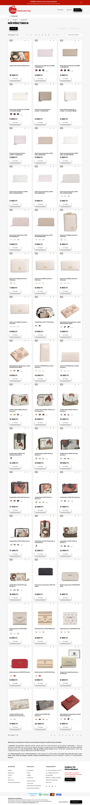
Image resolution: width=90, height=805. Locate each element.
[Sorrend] (74, 34)
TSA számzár (30, 783)
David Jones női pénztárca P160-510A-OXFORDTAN (44, 154)
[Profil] (69, 9)
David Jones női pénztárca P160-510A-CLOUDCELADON (18, 192)
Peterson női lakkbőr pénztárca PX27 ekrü (18, 322)
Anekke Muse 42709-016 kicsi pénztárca (68, 541)
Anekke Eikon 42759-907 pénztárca (70, 497)
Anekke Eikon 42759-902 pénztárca (19, 497)
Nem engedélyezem (63, 801)
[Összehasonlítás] (25, 40)
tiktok (52, 786)
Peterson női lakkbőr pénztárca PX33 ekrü (68, 235)
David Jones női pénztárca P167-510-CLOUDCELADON (69, 192)
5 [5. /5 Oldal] (72, 735)
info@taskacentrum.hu (53, 772)
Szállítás (29, 775)
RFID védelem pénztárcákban (34, 785)
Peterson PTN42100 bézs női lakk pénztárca (69, 366)
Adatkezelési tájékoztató (52, 780)
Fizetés (28, 772)
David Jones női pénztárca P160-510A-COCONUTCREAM (69, 154)
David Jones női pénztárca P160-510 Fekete (45, 585)
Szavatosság (30, 777)
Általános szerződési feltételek (53, 777)
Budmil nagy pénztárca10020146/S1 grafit (70, 585)
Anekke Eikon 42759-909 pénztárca (19, 541)
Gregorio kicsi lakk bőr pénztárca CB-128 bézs (69, 672)
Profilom (10, 775)
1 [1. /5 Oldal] (59, 735)
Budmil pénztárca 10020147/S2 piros (19, 672)
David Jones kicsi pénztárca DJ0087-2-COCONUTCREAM (68, 110)
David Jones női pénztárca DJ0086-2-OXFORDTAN (70, 66)
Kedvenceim (11, 780)
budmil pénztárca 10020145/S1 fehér (70, 628)
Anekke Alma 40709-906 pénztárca (19, 65)
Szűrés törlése (74, 28)
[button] (13, 16)
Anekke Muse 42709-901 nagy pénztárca (18, 585)
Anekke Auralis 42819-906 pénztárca (42, 715)
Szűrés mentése (61, 28)
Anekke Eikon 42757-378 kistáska (44, 322)
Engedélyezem (75, 801)
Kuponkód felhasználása (14, 782)
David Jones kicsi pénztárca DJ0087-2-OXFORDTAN (43, 110)
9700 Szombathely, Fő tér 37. (55, 770)
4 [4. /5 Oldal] (45, 35)
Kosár (9, 777)
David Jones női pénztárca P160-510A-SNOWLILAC (44, 192)
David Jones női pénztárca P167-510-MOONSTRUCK (44, 235)
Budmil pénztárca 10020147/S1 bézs (45, 672)
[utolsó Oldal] (56, 34)
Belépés (10, 770)
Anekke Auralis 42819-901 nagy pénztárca (69, 454)
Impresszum (49, 782)
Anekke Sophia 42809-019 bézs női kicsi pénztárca (45, 410)
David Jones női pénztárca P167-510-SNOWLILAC (18, 235)
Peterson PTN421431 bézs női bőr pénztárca (44, 366)
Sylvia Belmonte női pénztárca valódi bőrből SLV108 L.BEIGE (70, 322)
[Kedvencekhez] (28, 40)
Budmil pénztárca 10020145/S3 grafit (18, 629)
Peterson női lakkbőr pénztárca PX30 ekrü (18, 279)
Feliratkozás (69, 779)
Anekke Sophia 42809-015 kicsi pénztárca (18, 410)
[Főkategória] (8, 20)
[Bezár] (81, 3)
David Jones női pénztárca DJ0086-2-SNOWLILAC (45, 66)
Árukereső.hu (32, 795)
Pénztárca (15, 19)
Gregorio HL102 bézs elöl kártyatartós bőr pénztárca (17, 715)
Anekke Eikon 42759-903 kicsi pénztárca (43, 498)
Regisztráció (11, 772)
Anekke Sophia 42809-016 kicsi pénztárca (69, 410)
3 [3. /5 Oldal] (42, 35)
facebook (46, 786)
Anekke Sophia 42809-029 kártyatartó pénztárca (17, 454)
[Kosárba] (15, 78)
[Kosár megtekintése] (77, 9)
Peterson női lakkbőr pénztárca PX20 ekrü (43, 279)
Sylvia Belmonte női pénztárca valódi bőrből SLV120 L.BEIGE (19, 366)
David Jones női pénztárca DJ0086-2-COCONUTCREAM (19, 110)
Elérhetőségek (49, 775)
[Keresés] (60, 9)
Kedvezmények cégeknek (33, 788)
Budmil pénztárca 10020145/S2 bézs (45, 628)
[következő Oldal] (53, 34)
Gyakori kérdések (31, 781)
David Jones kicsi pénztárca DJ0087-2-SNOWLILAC (17, 154)
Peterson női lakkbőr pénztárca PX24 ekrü (68, 279)
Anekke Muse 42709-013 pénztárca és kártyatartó (45, 541)
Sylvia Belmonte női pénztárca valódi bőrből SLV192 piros (70, 715)
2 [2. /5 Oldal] (62, 735)
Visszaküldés (30, 770)
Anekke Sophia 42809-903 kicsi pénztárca (44, 454)
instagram (49, 786)
